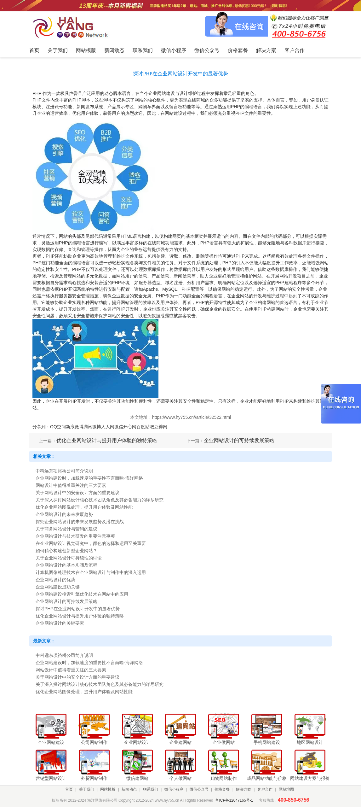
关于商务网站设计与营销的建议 (66, 528)
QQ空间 (58, 426)
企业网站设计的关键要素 (60, 623)
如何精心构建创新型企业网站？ (66, 550)
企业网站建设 (161, 93)
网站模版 (107, 789)
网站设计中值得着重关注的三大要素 (71, 485)
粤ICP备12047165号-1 (234, 800)
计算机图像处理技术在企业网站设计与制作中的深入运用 (91, 572)
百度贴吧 (145, 426)
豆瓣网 (160, 426)
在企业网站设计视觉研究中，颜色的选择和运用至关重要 (91, 543)
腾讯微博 (92, 426)
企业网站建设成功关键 (58, 586)
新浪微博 (74, 426)
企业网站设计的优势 (55, 579)
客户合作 (264, 789)
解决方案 (243, 789)
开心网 (129, 426)
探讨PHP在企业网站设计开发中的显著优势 (78, 608)
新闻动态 (129, 789)
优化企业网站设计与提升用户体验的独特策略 (106, 440)
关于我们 (86, 789)
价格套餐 (222, 789)
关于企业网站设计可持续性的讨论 (69, 557)
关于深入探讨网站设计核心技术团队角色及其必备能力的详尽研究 (99, 499)
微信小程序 (173, 789)
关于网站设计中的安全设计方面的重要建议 (77, 492)
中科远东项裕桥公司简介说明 (64, 470)
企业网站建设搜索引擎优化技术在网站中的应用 (82, 594)
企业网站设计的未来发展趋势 (64, 514)
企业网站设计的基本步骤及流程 (66, 565)
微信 (118, 426)
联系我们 (150, 789)
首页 (69, 789)
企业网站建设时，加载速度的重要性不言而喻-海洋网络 (89, 478)
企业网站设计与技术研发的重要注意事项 (75, 536)
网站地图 (286, 789)
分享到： (41, 426)
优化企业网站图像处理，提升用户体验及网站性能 (84, 507)
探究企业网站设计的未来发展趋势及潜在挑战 (80, 521)
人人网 (107, 426)
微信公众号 (199, 789)
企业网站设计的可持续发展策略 (239, 440)
